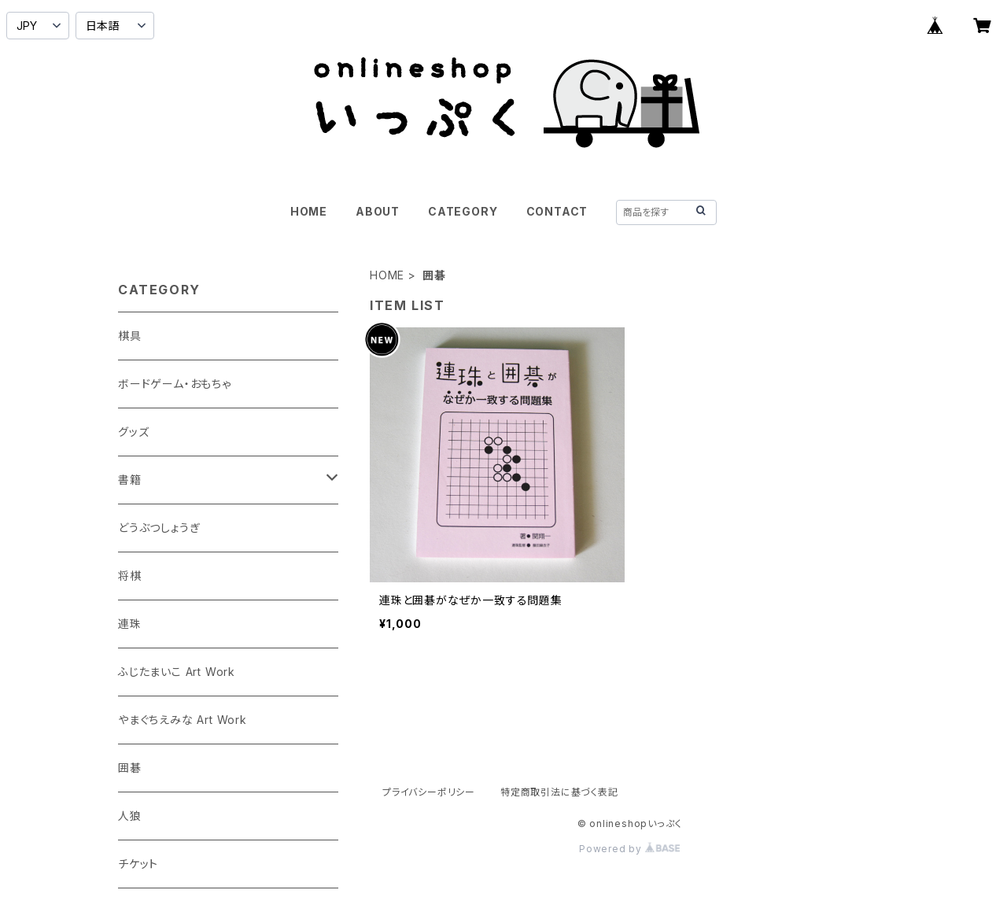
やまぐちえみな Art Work (182, 719)
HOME (308, 211)
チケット (138, 863)
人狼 (130, 815)
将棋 (130, 575)
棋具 (130, 335)
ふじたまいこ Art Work (176, 671)
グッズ (133, 431)
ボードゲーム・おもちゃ (174, 383)
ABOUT (378, 211)
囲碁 (130, 767)
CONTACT (557, 211)
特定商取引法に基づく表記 (559, 792)
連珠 (130, 623)
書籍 (130, 479)
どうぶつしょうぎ (159, 527)
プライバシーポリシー (428, 792)
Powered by (629, 849)
